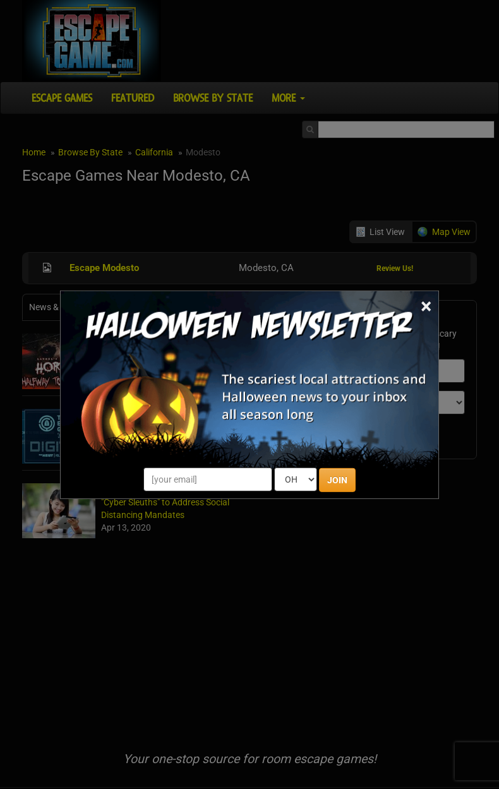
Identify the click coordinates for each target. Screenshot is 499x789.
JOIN (337, 480)
